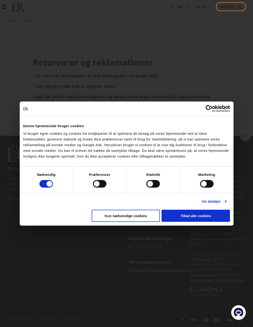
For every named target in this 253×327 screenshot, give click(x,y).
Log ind (200, 6)
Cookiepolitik (47, 318)
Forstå (222, 280)
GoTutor (210, 274)
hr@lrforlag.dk (149, 246)
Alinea (195, 274)
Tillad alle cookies (196, 216)
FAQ (48, 20)
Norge (195, 280)
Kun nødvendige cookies (126, 216)
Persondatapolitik (72, 318)
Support (30, 20)
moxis (239, 280)
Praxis (209, 280)
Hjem (11, 20)
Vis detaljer (211, 201)
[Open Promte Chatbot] (238, 312)
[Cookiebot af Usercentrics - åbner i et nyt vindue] (209, 108)
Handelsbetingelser (21, 318)
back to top (245, 135)
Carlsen (205, 259)
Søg (180, 6)
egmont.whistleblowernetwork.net (160, 269)
